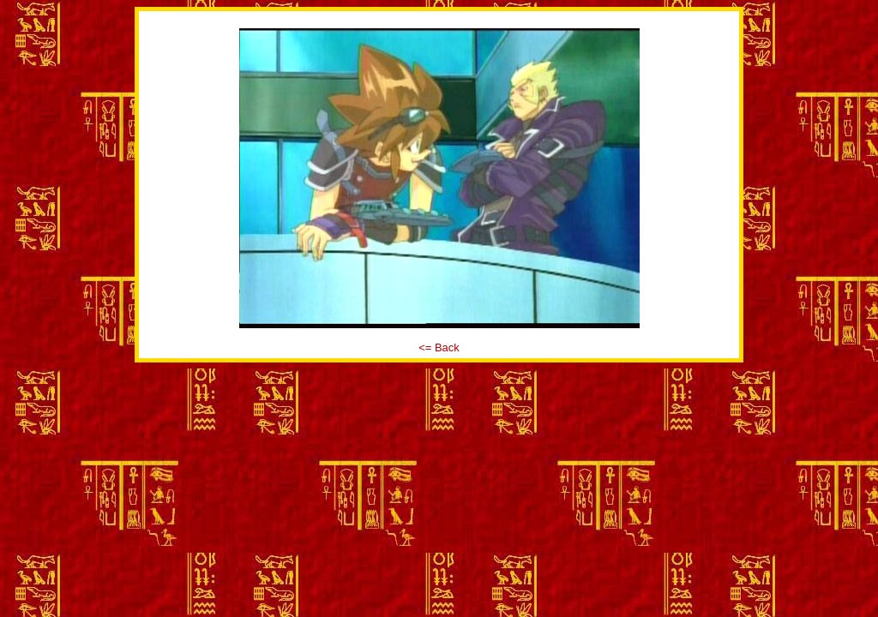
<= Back (439, 347)
